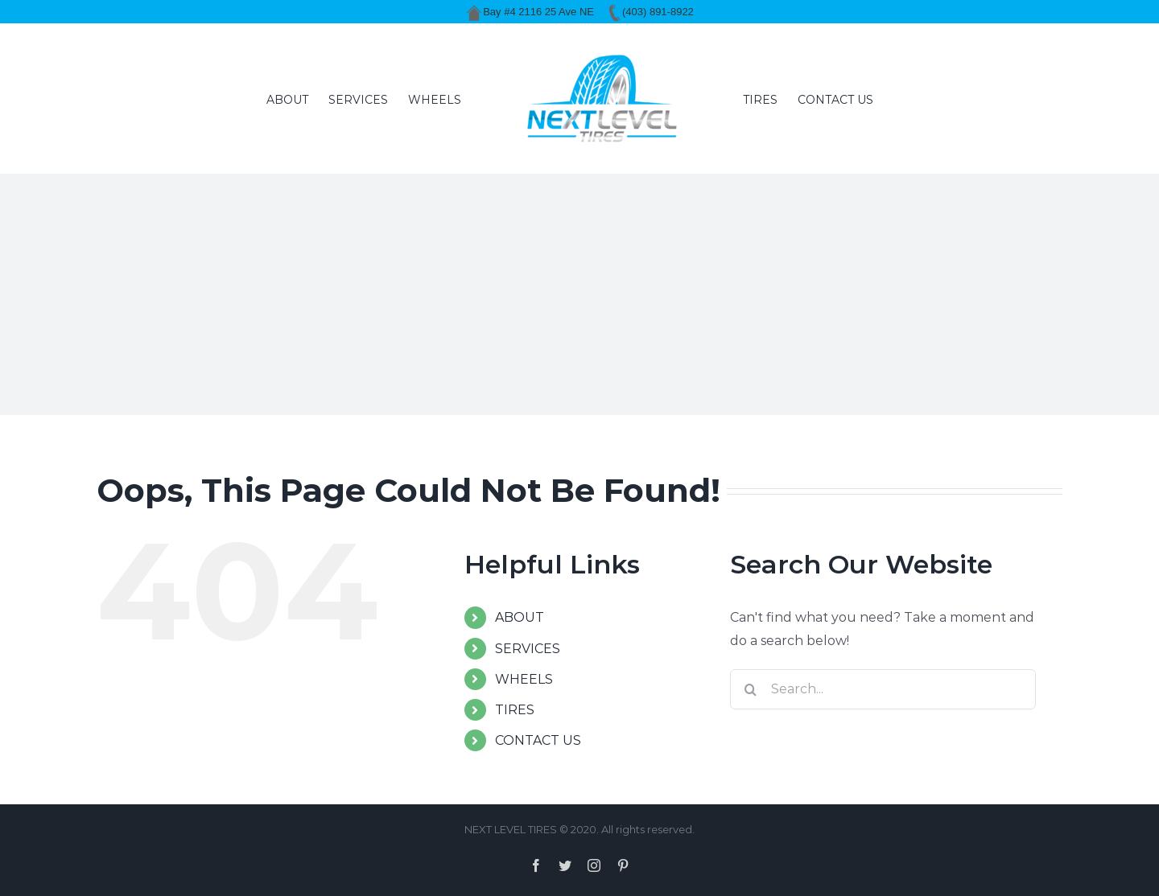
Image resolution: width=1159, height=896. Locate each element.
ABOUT (519, 617)
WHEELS (524, 679)
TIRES (514, 709)
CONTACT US (538, 740)
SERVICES (527, 648)
